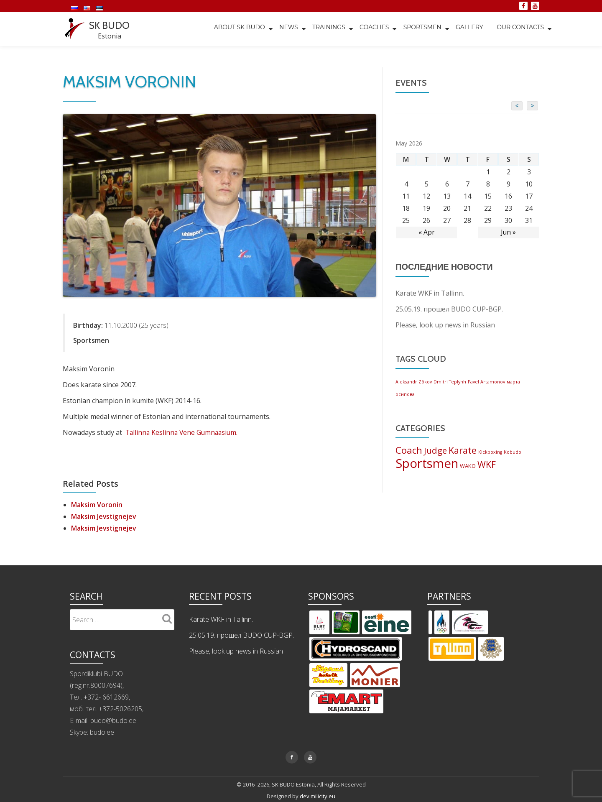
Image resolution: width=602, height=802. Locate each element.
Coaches (371, 29)
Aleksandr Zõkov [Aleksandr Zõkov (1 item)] (413, 381)
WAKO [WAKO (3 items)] (468, 466)
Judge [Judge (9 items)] (435, 450)
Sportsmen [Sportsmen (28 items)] (426, 463)
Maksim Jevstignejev (104, 516)
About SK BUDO (234, 29)
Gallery (468, 29)
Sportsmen (420, 29)
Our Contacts (520, 29)
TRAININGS (325, 29)
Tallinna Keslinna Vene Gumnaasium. (183, 432)
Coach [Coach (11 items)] (408, 450)
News (284, 29)
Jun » (508, 232)
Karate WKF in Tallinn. (429, 292)
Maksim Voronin (96, 504)
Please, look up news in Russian (445, 324)
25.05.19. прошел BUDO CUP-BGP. (449, 308)
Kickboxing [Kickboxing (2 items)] (490, 452)
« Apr (426, 232)
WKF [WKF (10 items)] (486, 465)
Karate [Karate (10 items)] (463, 450)
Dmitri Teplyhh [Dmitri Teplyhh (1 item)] (450, 381)
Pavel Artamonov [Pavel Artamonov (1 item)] (486, 381)
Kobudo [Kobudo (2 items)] (512, 452)
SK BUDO (110, 25)
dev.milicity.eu (317, 795)
